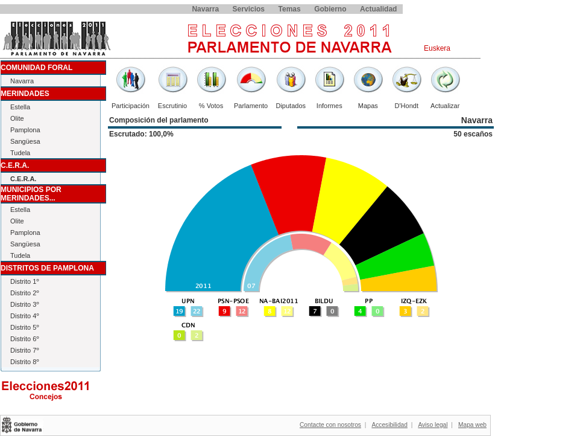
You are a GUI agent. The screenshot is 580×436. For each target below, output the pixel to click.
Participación (131, 105)
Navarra (205, 9)
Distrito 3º (24, 304)
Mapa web (472, 425)
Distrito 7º (24, 350)
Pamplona (25, 129)
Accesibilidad (389, 425)
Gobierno (330, 9)
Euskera (437, 48)
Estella (20, 107)
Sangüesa (25, 141)
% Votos (211, 105)
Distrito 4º (24, 315)
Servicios (249, 9)
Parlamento (251, 105)
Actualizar (444, 105)
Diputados (291, 105)
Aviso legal (432, 425)
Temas (290, 9)
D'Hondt (406, 105)
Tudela (20, 152)
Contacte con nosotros (330, 425)
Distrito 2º (24, 293)
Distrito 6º (24, 338)
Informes (329, 105)
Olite (17, 118)
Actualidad (378, 9)
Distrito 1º (24, 281)
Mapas (368, 105)
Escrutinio (172, 105)
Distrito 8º (24, 361)
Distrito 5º (24, 327)
